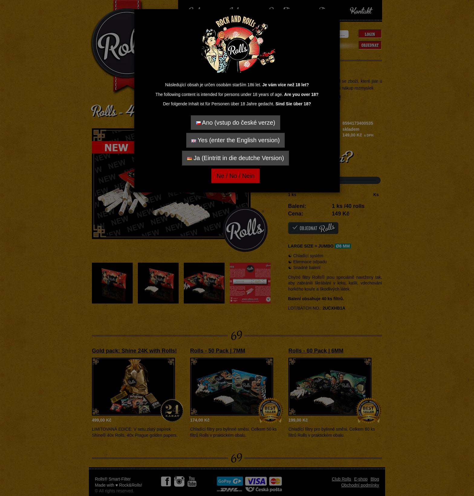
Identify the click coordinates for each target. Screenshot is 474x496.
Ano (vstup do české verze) (235, 122)
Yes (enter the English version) (235, 140)
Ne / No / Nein (235, 175)
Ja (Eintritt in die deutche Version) (235, 158)
